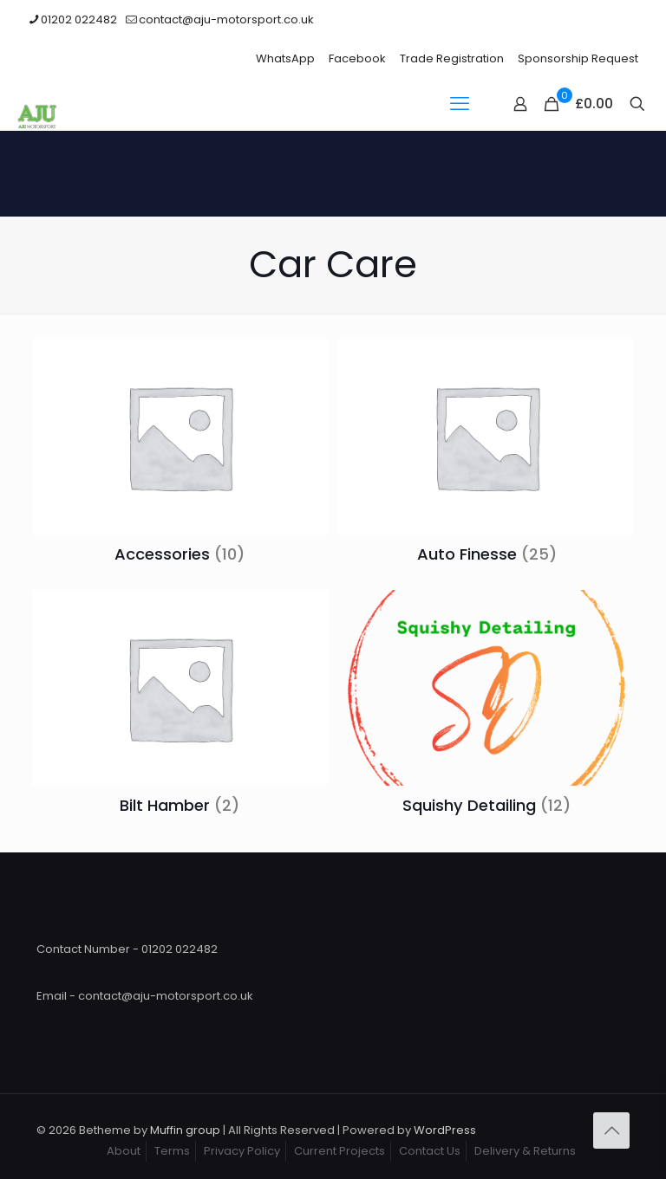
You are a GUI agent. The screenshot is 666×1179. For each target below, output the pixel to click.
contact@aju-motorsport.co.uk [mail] (226, 19)
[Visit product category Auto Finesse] (486, 456)
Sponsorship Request (578, 58)
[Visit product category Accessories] (179, 456)
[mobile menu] (459, 104)
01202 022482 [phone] (79, 19)
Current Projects (339, 1151)
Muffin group (185, 1130)
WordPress (445, 1130)
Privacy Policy (242, 1151)
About (123, 1151)
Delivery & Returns (525, 1151)
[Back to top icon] (611, 1130)
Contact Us (429, 1151)
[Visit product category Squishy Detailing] (486, 707)
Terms (172, 1151)
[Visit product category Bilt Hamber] (179, 707)
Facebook (357, 58)
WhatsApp (285, 58)
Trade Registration (452, 58)
